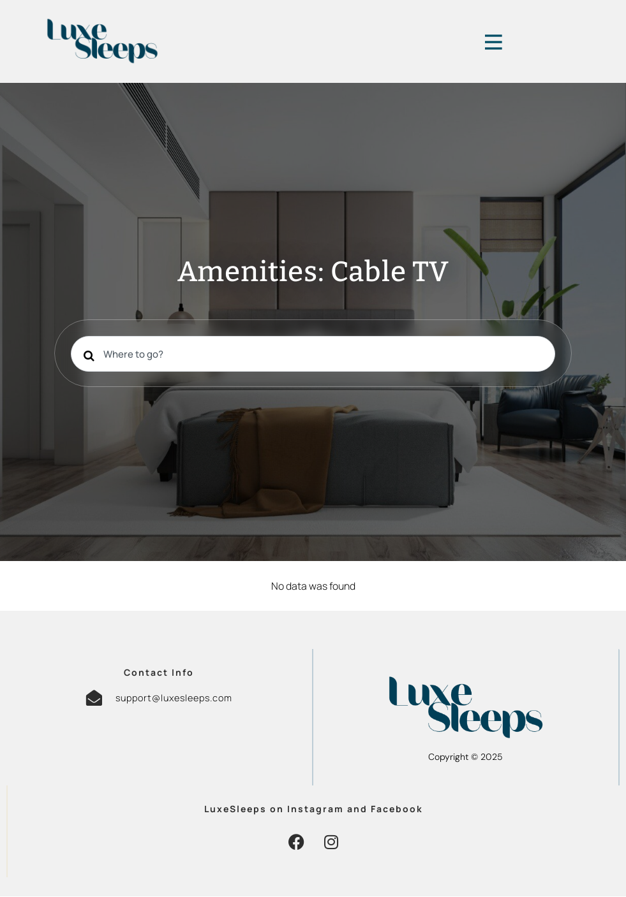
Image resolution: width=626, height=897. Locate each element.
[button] (296, 843)
